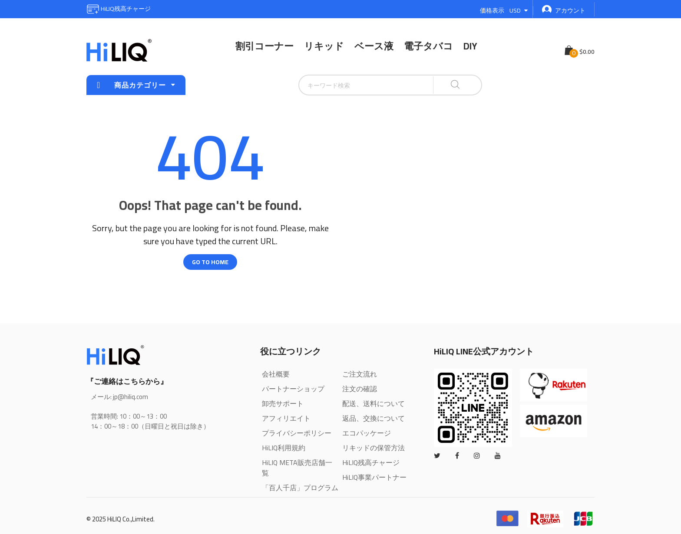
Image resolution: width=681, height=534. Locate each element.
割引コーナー (264, 46)
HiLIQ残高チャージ (118, 8)
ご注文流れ (359, 373)
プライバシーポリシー (296, 432)
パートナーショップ (293, 388)
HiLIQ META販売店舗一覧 (297, 467)
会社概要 (276, 373)
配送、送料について (373, 403)
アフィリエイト (286, 418)
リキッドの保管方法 (373, 447)
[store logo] (119, 50)
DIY (470, 46)
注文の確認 (359, 388)
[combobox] (344, 85)
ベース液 (373, 46)
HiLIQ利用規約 (283, 447)
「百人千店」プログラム (300, 487)
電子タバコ (428, 46)
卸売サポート (283, 403)
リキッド (324, 46)
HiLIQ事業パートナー (374, 477)
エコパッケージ (366, 432)
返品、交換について (373, 418)
